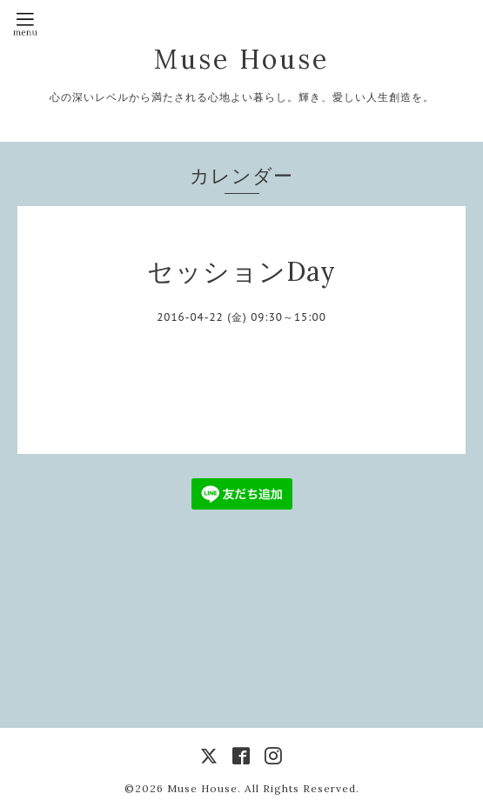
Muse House (260, 59)
